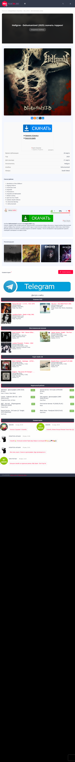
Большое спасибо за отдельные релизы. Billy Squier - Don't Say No (28, 748)
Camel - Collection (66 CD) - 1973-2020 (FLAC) (11, 682)
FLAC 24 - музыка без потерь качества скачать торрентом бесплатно (11, 3)
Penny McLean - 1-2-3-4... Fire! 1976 (23, 589)
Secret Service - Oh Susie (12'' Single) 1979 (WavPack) (12, 696)
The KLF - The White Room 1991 (61, 589)
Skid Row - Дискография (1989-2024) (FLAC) (12, 675)
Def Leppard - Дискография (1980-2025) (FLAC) (50, 682)
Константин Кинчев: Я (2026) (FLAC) (51, 689)
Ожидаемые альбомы (15, 11)
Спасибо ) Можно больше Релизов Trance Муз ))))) (60, 714)
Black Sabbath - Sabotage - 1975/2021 (23, 646)
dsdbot (14, 210)
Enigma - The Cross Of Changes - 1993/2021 (23, 657)
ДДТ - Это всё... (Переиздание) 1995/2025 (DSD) (11, 689)
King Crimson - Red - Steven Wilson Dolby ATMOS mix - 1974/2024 (23, 617)
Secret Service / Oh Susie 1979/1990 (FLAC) (51, 675)
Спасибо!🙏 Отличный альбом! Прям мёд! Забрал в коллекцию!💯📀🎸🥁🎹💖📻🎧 (33, 726)
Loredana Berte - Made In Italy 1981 (23, 599)
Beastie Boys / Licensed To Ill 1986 (61, 646)
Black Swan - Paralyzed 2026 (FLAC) (51, 695)
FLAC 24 (4, 11)
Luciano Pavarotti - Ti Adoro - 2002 (22, 628)
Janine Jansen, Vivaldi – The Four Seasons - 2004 (62, 617)
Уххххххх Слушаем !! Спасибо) (18, 714)
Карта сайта (13, 760)
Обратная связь (22, 760)
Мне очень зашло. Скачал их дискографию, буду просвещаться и (27, 737)
